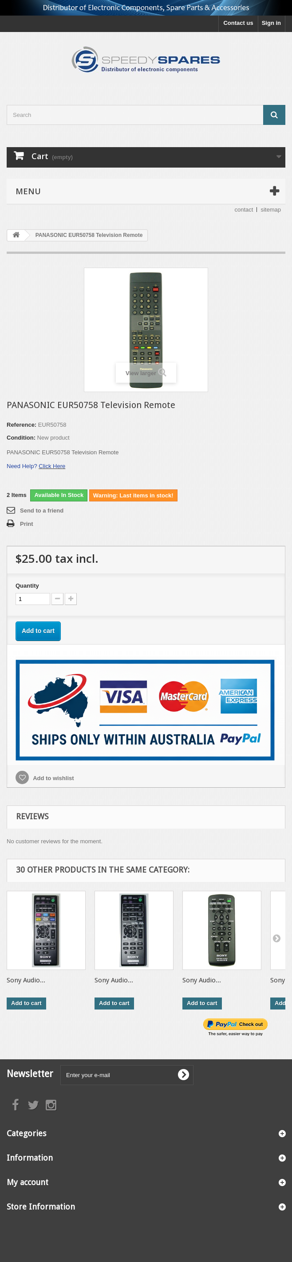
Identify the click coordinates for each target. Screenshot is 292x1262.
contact (244, 209)
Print (26, 524)
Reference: (21, 424)
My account (27, 1182)
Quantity (27, 585)
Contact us (238, 23)
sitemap (270, 209)
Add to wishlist (53, 778)
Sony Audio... (26, 980)
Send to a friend (41, 510)
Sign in (271, 23)
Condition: (21, 437)
